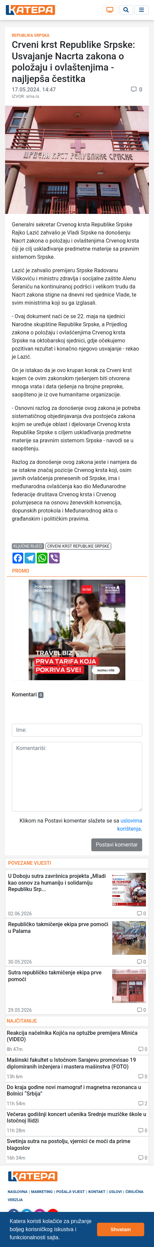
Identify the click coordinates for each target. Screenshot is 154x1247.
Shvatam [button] (121, 1229)
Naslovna (18, 1192)
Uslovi (115, 1192)
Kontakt (96, 1192)
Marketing (42, 1192)
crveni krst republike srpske (78, 546)
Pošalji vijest (70, 1192)
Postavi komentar (117, 844)
